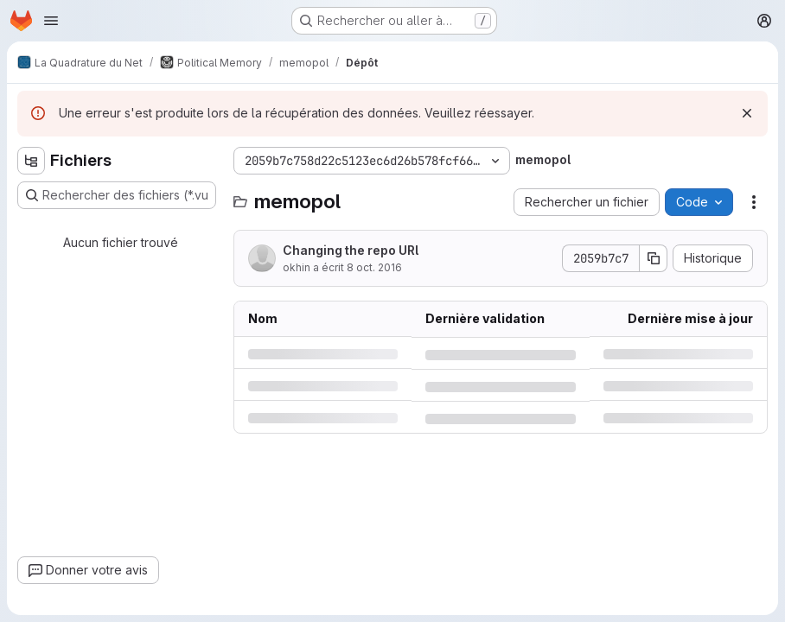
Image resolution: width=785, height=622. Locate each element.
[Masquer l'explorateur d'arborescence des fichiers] (31, 161)
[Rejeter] (747, 113)
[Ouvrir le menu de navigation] (51, 21)
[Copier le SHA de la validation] (653, 258)
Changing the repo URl (350, 250)
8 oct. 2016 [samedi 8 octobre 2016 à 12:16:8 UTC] (374, 267)
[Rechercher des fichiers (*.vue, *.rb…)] (116, 195)
